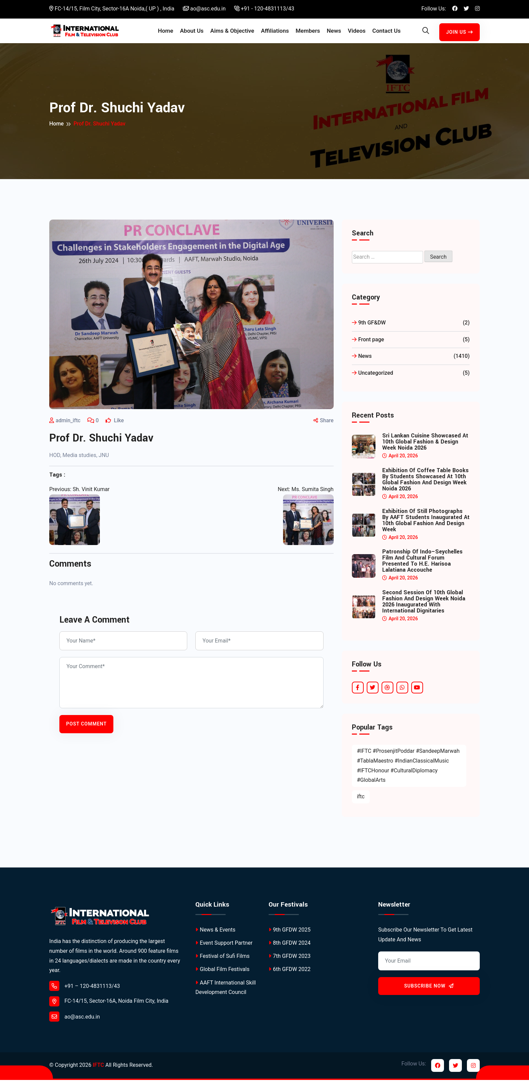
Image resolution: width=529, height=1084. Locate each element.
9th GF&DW (411, 327)
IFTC (98, 1069)
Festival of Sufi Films (222, 960)
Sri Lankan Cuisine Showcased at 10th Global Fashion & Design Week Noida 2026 (425, 446)
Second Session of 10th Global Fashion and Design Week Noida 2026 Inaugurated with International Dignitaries (423, 606)
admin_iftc (68, 424)
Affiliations (275, 32)
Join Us (459, 34)
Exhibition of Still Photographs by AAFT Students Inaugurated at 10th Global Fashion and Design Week (426, 524)
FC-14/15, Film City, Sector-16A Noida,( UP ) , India (111, 8)
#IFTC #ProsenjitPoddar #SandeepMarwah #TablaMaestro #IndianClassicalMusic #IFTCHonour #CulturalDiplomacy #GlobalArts (408, 769)
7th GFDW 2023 (289, 960)
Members (308, 32)
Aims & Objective (232, 32)
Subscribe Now (429, 990)
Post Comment (86, 728)
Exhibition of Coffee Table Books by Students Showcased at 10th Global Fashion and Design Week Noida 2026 (425, 484)
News (334, 32)
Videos (357, 32)
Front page (411, 344)
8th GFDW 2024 (289, 947)
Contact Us (386, 32)
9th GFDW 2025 (289, 934)
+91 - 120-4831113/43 (264, 8)
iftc (361, 800)
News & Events (215, 934)
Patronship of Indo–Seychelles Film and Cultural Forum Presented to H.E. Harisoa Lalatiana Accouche (422, 565)
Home (165, 32)
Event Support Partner (223, 947)
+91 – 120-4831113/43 (84, 990)
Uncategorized (411, 377)
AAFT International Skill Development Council (225, 991)
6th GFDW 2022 (289, 973)
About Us (191, 32)
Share (323, 424)
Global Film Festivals (222, 973)
